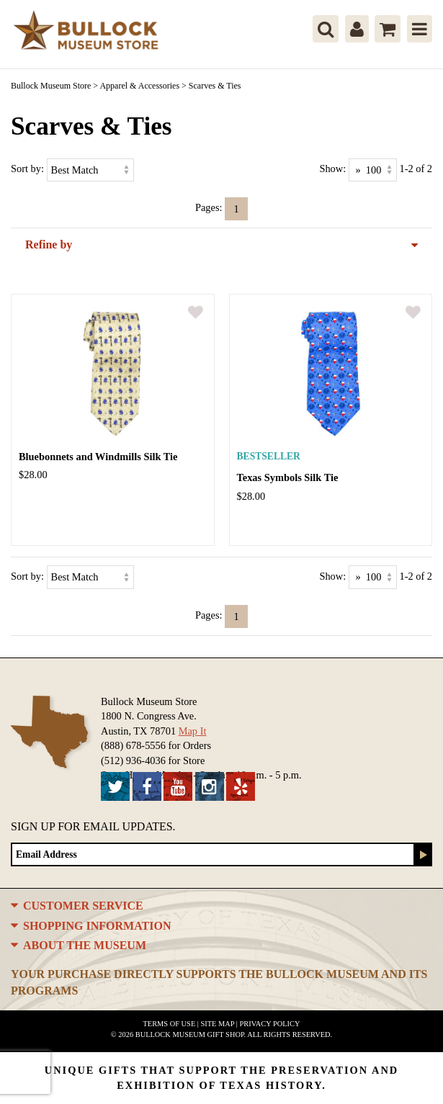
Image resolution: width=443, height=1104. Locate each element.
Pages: (209, 207)
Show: (332, 168)
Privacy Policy (269, 1024)
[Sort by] (90, 170)
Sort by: (27, 168)
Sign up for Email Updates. (93, 826)
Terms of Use (169, 1024)
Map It (193, 731)
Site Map (218, 1024)
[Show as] (373, 170)
